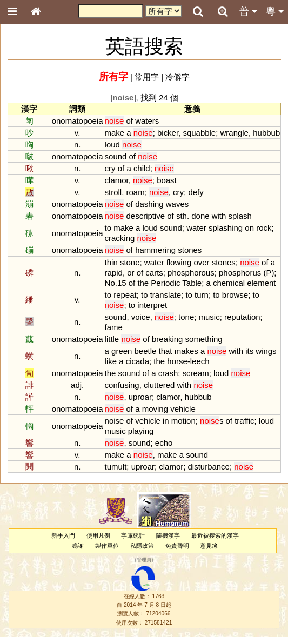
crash (168, 373)
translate (165, 294)
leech (200, 361)
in (166, 420)
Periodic (165, 282)
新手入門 (63, 535)
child (141, 168)
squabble (199, 132)
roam (135, 192)
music (209, 316)
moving (155, 408)
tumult (116, 466)
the (143, 282)
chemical (229, 282)
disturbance (209, 466)
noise (114, 420)
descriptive (145, 215)
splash (240, 215)
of (129, 120)
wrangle (234, 132)
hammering (155, 249)
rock (263, 227)
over (201, 262)
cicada (137, 361)
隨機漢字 (168, 535)
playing (140, 430)
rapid (114, 272)
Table (192, 282)
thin (111, 262)
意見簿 (209, 545)
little (112, 339)
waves (177, 204)
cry (110, 168)
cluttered (159, 385)
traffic (244, 420)
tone (186, 316)
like (111, 361)
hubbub (266, 132)
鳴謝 (78, 545)
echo (163, 442)
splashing (226, 227)
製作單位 (107, 545)
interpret (152, 305)
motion (183, 420)
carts (154, 272)
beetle (146, 351)
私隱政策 (142, 545)
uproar (140, 396)
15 (121, 282)
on (249, 227)
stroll (113, 192)
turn (202, 294)
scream (196, 373)
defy (195, 192)
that (165, 351)
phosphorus (240, 272)
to (108, 227)
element (261, 282)
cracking (120, 238)
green (121, 351)
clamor (117, 180)
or (130, 272)
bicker (167, 132)
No (110, 282)
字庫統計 (133, 535)
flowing (179, 262)
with (219, 215)
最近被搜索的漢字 (215, 535)
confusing (122, 385)
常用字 (147, 77)
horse (177, 361)
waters (147, 120)
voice (140, 316)
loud (112, 144)
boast (167, 180)
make (115, 132)
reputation (242, 316)
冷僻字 (177, 77)
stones (190, 249)
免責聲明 (177, 545)
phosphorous (191, 272)
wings (266, 351)
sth (181, 215)
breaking (167, 339)
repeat (124, 294)
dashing (149, 204)
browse (235, 294)
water (196, 227)
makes (186, 351)
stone (130, 262)
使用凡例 (98, 535)
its (249, 351)
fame (114, 327)
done (200, 215)
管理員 (144, 560)
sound (116, 156)
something (204, 339)
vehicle (183, 408)
